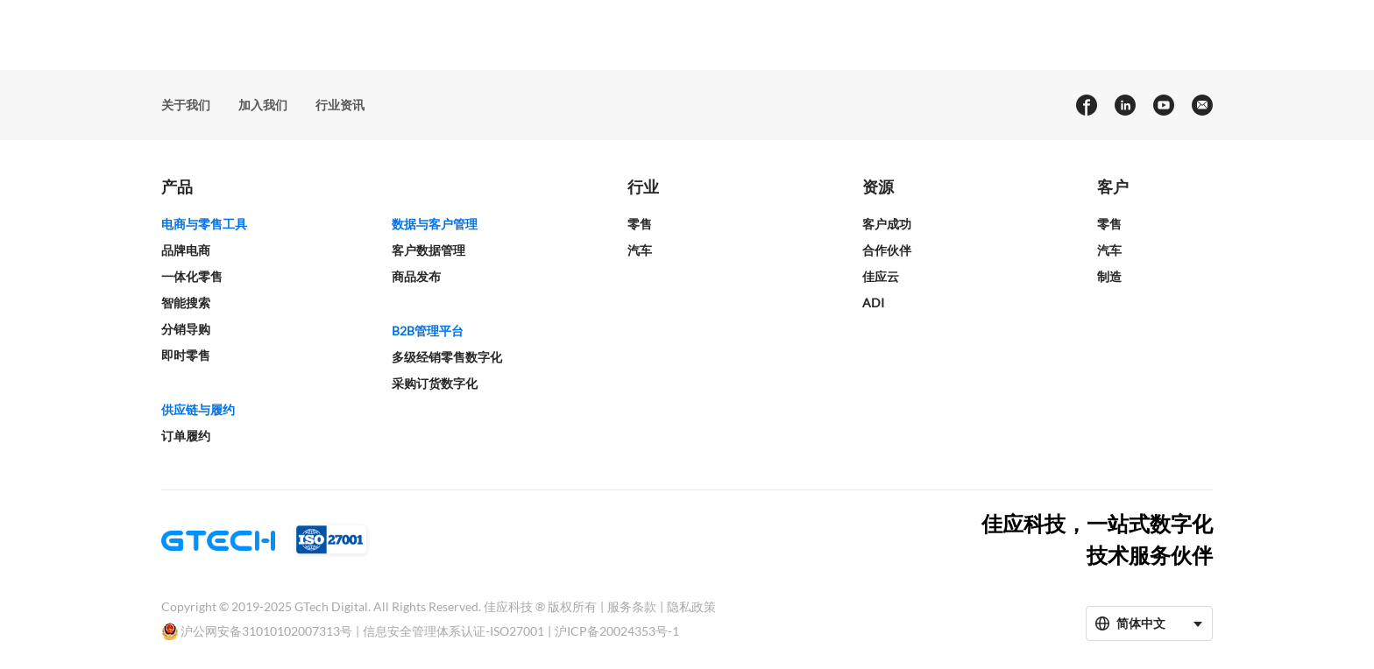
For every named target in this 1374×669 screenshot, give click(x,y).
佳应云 (880, 276)
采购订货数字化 (435, 383)
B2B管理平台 (428, 330)
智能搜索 (185, 302)
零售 (639, 223)
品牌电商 (185, 250)
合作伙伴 (886, 250)
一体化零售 (192, 276)
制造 (1109, 276)
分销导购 (185, 328)
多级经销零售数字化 (447, 356)
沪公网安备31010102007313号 (266, 630)
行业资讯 (340, 104)
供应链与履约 (198, 409)
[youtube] (1162, 105)
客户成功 (886, 223)
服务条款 (631, 606)
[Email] (1201, 105)
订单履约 (185, 435)
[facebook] (1085, 105)
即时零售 (185, 355)
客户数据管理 (428, 250)
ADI (873, 302)
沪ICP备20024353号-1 (617, 630)
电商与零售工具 (204, 223)
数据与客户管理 (435, 223)
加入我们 (262, 104)
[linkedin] (1124, 105)
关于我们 (185, 104)
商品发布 (416, 276)
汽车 (639, 250)
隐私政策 (691, 606)
